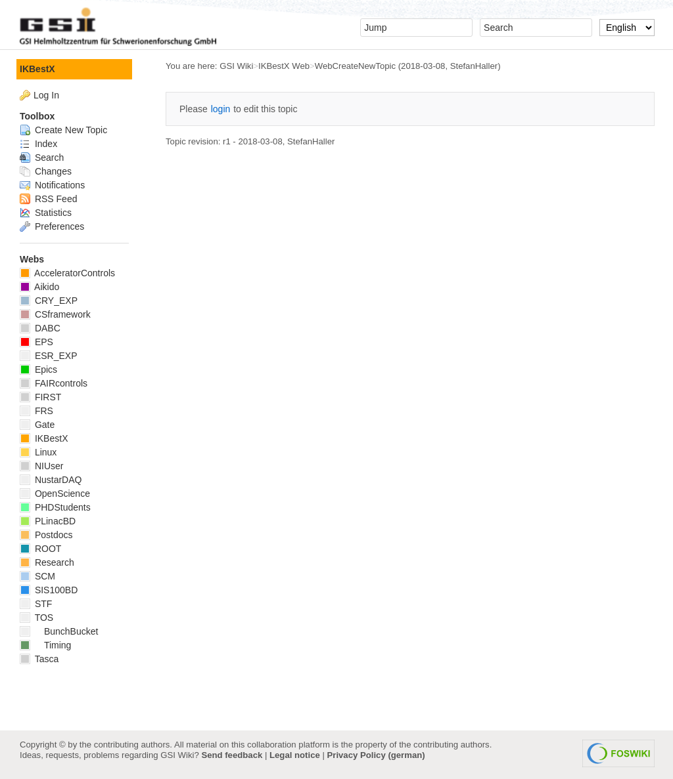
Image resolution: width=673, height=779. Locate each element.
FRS (36, 411)
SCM (37, 576)
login (221, 109)
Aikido (39, 287)
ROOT (40, 548)
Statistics (46, 212)
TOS (36, 617)
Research (47, 562)
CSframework (55, 314)
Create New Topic (63, 130)
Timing (45, 645)
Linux (38, 452)
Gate (37, 424)
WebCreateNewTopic (355, 66)
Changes (46, 171)
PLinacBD (48, 521)
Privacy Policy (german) (376, 755)
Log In (46, 95)
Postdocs (46, 535)
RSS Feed (48, 199)
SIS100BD (49, 590)
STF (36, 604)
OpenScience (55, 493)
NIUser (41, 466)
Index (38, 143)
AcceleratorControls (67, 273)
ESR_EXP (48, 355)
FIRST (40, 397)
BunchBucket (59, 631)
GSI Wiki (236, 66)
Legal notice (294, 755)
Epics (38, 369)
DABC (40, 328)
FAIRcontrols (53, 383)
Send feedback (231, 755)
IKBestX (37, 69)
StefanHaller (474, 66)
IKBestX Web (284, 66)
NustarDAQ (50, 479)
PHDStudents (55, 507)
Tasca (39, 659)
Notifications (52, 185)
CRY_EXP (49, 300)
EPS (36, 342)
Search (42, 157)
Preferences (52, 226)
